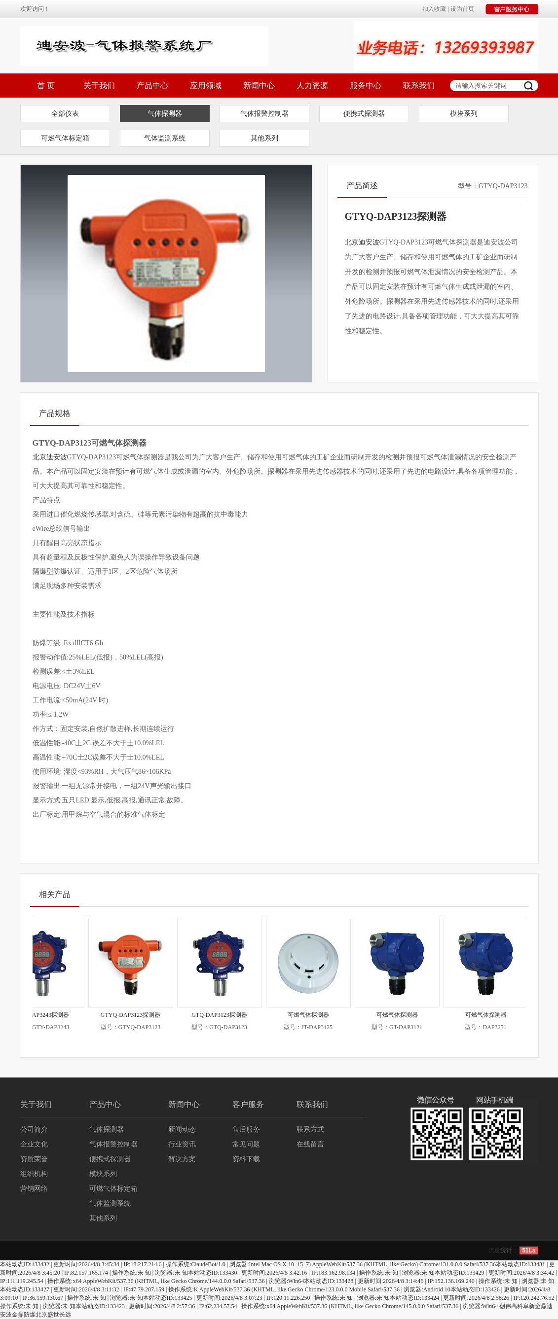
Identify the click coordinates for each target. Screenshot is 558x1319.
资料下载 (246, 1159)
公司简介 (34, 1129)
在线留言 (310, 1144)
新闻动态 (182, 1129)
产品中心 (152, 85)
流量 (494, 1250)
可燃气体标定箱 (65, 138)
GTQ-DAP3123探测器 (225, 1014)
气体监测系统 (165, 138)
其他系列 (264, 138)
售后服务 (246, 1129)
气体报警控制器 (264, 113)
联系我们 (419, 85)
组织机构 (34, 1174)
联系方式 (310, 1129)
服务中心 (365, 85)
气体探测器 (165, 113)
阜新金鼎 (535, 1306)
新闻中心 (259, 85)
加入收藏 (434, 8)
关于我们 (99, 85)
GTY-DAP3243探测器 (47, 1014)
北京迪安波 (362, 242)
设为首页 (462, 8)
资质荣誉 (34, 1159)
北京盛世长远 (53, 1314)
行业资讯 (182, 1144)
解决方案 (182, 1159)
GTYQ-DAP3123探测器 (136, 1014)
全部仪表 (65, 113)
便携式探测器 (364, 113)
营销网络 (34, 1188)
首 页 (46, 85)
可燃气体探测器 (314, 1014)
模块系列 (464, 113)
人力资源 (312, 85)
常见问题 (246, 1144)
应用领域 (206, 85)
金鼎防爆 (24, 1314)
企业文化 (34, 1144)
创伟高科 (511, 1306)
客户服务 (248, 1104)
